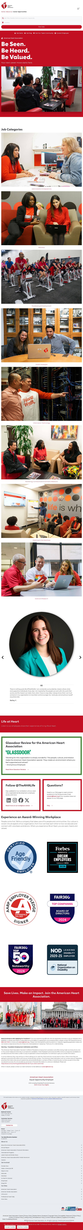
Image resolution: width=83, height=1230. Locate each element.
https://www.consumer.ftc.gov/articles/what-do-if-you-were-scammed (22, 1063)
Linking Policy (28, 1217)
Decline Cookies (23, 1227)
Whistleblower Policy (39, 1217)
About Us (9, 11)
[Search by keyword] (41, 18)
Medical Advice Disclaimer (40, 1215)
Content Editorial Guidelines (53, 1217)
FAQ (49, 806)
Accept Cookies (10, 1227)
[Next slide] (80, 657)
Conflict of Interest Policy (16, 1217)
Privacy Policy (28, 1215)
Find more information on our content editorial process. (46, 1098)
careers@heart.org (53, 796)
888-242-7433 (5, 1042)
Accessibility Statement (65, 1215)
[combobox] (41, 18)
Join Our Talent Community (43, 33)
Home (3, 11)
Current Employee (62, 33)
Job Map (28, 33)
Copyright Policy (53, 1215)
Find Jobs (41, 27)
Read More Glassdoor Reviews (17, 770)
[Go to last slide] (2, 657)
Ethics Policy (76, 1215)
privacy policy (62, 1224)
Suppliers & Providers (68, 1217)
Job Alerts (18, 33)
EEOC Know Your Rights (41, 1085)
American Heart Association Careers (13, 1215)
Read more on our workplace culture (19, 806)
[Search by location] (41, 22)
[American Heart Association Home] (14, 5)
